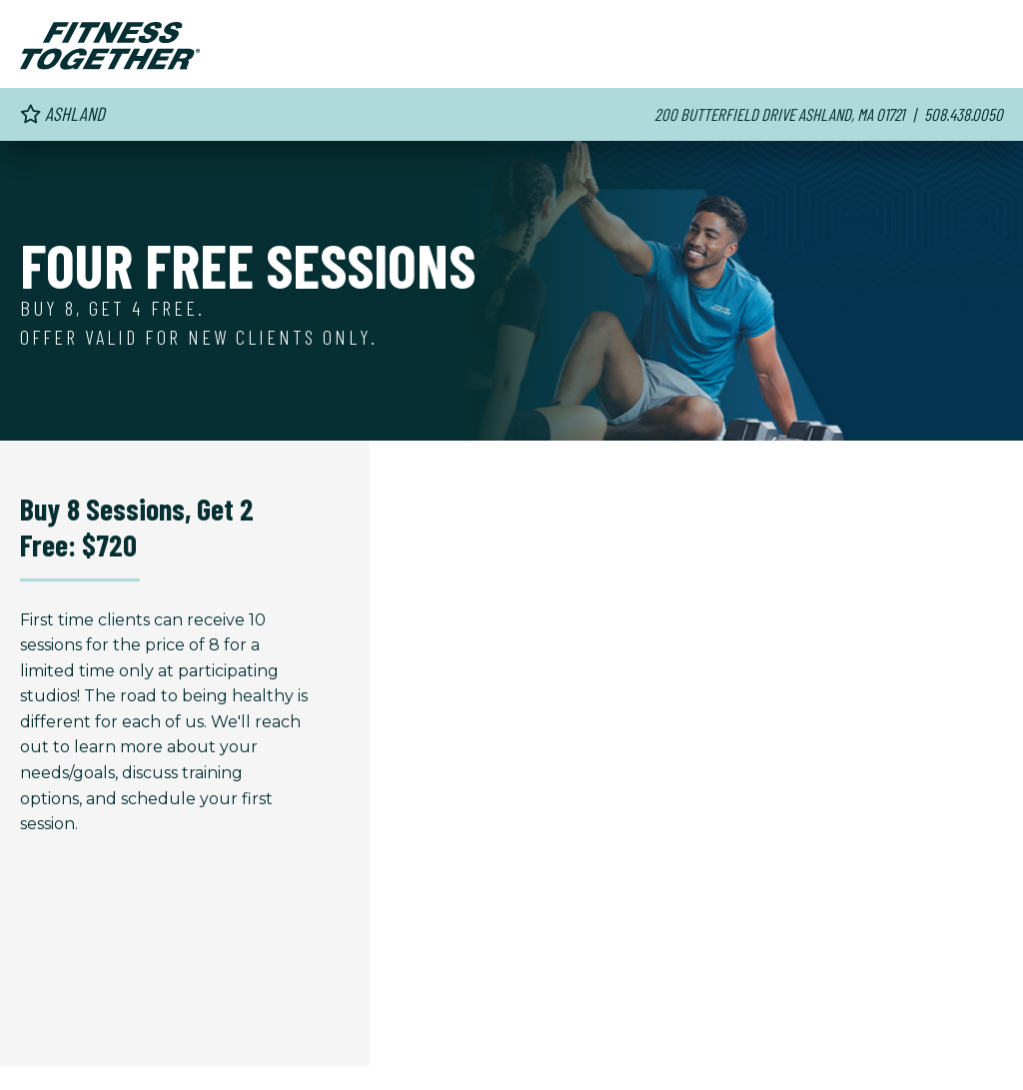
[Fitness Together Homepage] (110, 46)
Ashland (62, 113)
